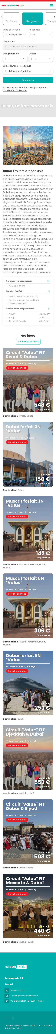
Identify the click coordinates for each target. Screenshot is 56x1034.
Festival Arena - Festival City (22, 296)
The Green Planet (16, 304)
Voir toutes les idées (28, 341)
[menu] (51, 5)
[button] (1, 17)
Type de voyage (11, 29)
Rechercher (28, 80)
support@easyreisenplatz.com (24, 995)
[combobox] (37, 34)
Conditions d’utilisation (15, 90)
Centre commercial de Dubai (22, 300)
